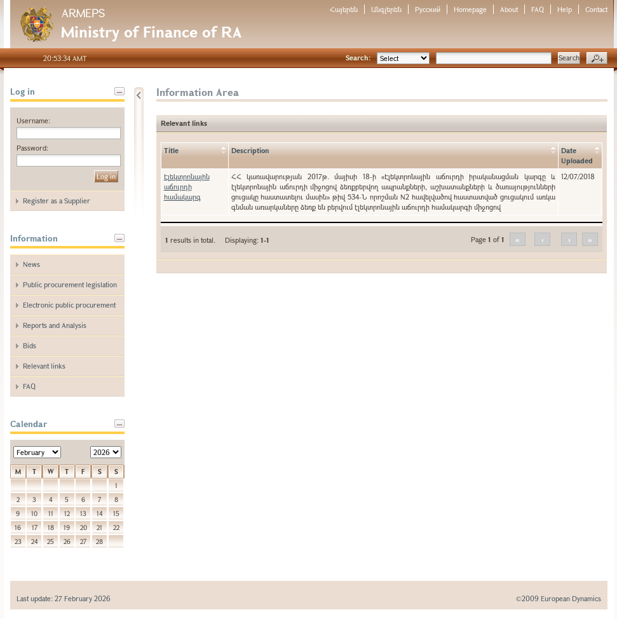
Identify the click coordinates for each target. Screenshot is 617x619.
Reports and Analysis (54, 325)
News (31, 264)
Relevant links (44, 366)
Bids (29, 345)
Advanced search (596, 58)
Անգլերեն (386, 9)
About (509, 9)
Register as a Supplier (56, 200)
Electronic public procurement (69, 305)
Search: (358, 57)
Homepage (470, 9)
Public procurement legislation (70, 284)
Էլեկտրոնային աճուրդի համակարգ (187, 186)
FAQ (537, 9)
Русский (427, 9)
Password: (32, 148)
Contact (596, 9)
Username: (33, 120)
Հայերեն (344, 9)
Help (564, 9)
